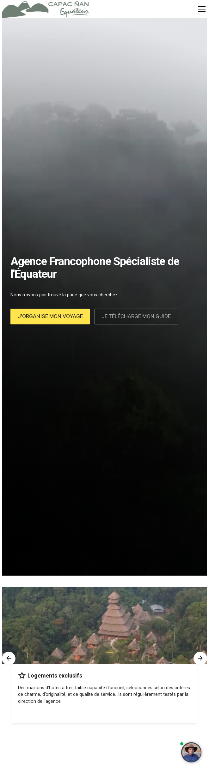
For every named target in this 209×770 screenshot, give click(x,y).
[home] (46, 9)
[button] (200, 9)
